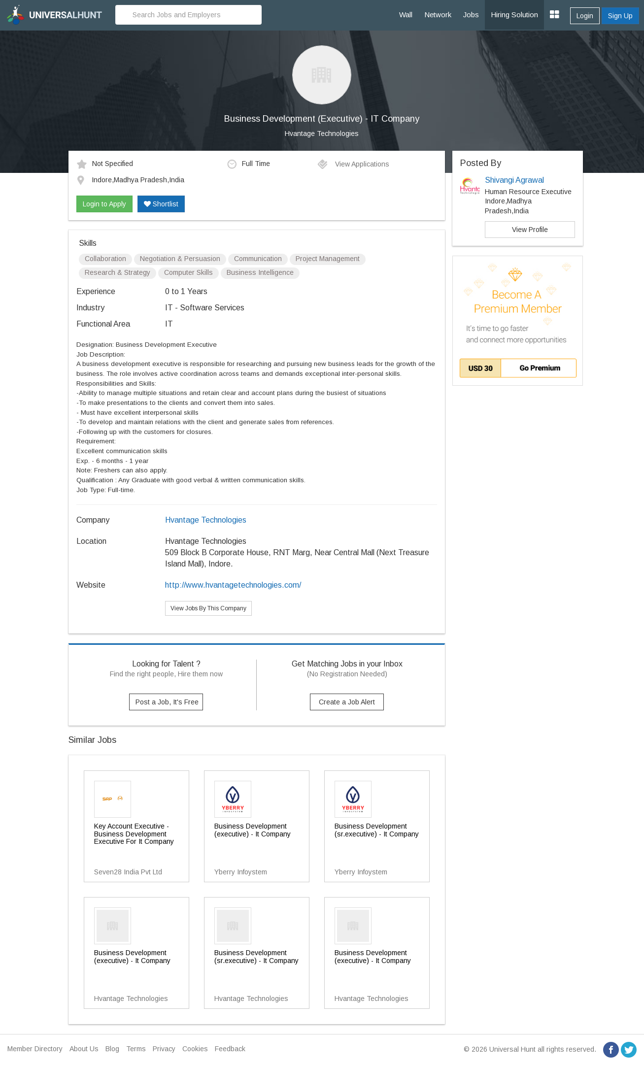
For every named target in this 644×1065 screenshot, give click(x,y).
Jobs (471, 14)
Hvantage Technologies (322, 133)
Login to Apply (104, 204)
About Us (84, 1049)
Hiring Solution (514, 14)
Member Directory (35, 1049)
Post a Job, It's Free (167, 702)
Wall (405, 14)
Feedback (230, 1049)
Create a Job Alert (347, 702)
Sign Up (620, 16)
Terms (136, 1049)
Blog (112, 1049)
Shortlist (161, 204)
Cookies (195, 1049)
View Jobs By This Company (208, 608)
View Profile (530, 229)
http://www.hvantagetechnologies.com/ (233, 585)
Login (584, 16)
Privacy (164, 1049)
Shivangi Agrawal (514, 180)
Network (437, 14)
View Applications (353, 164)
